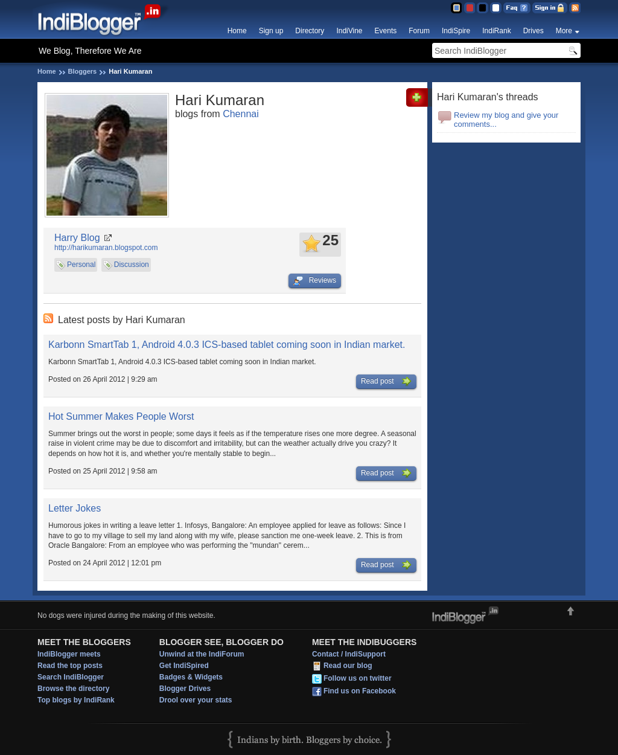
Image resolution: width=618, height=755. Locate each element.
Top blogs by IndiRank (76, 700)
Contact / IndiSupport (349, 654)
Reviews (314, 281)
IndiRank (496, 31)
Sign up (271, 31)
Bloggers (82, 71)
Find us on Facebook (359, 691)
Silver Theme (482, 7)
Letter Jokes (74, 508)
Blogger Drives (185, 688)
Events (386, 31)
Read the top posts (70, 665)
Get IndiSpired (184, 665)
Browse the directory (73, 688)
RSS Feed (575, 7)
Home (237, 31)
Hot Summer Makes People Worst (121, 416)
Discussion (131, 264)
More (564, 31)
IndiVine (349, 31)
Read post (386, 382)
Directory (309, 31)
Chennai (241, 114)
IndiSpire (456, 31)
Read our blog (347, 665)
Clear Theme (496, 7)
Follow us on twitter (357, 678)
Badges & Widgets (191, 677)
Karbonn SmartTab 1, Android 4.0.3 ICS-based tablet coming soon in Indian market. (226, 344)
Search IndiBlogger (70, 677)
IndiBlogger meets (69, 654)
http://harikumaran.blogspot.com (106, 247)
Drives (533, 31)
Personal (81, 264)
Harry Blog (77, 238)
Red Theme (469, 7)
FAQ (516, 7)
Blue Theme (456, 7)
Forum (419, 31)
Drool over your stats (195, 700)
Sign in (549, 7)
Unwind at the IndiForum (201, 654)
